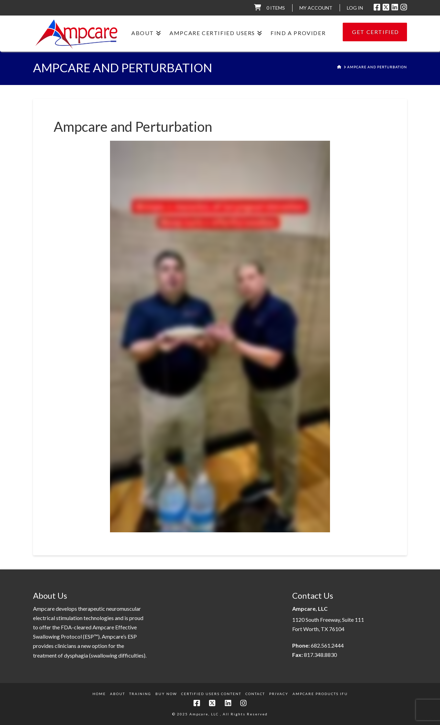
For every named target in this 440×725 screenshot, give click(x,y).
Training (140, 694)
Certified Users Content (211, 694)
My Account (315, 8)
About (117, 694)
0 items (275, 8)
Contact (255, 694)
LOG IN (355, 8)
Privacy (278, 694)
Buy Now (166, 694)
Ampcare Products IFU (320, 694)
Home (99, 694)
